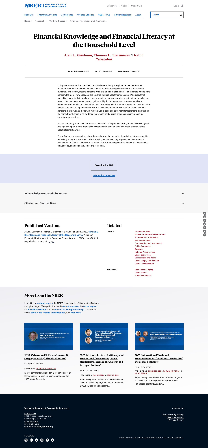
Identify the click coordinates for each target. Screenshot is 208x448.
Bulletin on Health (37, 309)
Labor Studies (141, 273)
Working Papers (57, 21)
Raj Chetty (98, 375)
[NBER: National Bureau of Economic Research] (47, 7)
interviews (75, 313)
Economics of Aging (144, 270)
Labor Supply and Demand (147, 261)
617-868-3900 (31, 421)
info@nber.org (32, 424)
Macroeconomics (142, 240)
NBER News (104, 15)
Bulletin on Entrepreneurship (69, 309)
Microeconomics (142, 231)
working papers (45, 303)
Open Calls (136, 6)
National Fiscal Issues (145, 252)
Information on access (104, 175)
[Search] (181, 15)
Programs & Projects (47, 15)
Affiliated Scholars (85, 15)
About (138, 15)
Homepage (178, 408)
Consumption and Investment (148, 243)
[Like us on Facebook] (47, 440)
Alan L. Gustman (78, 55)
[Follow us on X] (26, 440)
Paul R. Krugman (171, 371)
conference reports (40, 313)
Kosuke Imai (113, 375)
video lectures (58, 313)
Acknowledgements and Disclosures (45, 193)
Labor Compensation (144, 264)
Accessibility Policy (173, 415)
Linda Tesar (141, 373)
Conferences (67, 15)
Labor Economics (143, 255)
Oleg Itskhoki (155, 371)
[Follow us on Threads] (42, 440)
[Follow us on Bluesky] (36, 440)
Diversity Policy (175, 417)
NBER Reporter (71, 306)
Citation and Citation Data (40, 203)
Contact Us (30, 413)
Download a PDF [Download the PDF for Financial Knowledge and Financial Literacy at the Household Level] (104, 165)
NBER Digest (90, 306)
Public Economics (143, 246)
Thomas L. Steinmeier (112, 55)
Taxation (139, 249)
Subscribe (112, 6)
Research (29, 15)
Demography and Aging (145, 258)
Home (27, 21)
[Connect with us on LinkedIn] (31, 440)
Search (156, 15)
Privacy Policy (176, 420)
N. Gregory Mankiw (46, 368)
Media (124, 6)
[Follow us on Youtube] (52, 440)
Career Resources (122, 15)
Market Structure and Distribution (150, 234)
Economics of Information (146, 237)
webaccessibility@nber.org (38, 426)
